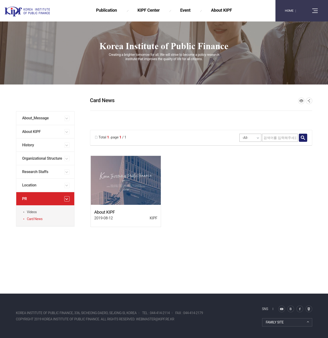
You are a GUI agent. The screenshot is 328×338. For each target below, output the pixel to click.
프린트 (301, 101)
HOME (289, 10)
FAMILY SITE (275, 322)
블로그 (281, 309)
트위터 (290, 309)
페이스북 (299, 309)
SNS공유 (309, 101)
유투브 (309, 309)
